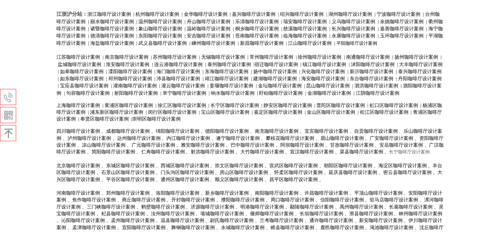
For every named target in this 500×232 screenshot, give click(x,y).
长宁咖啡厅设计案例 (409, 152)
